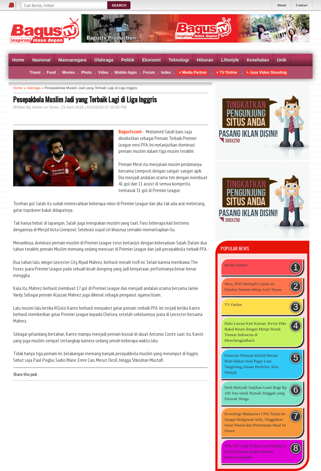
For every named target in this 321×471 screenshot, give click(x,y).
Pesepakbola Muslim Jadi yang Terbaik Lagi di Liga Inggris (85, 99)
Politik (127, 59)
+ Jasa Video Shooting (266, 72)
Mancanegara (72, 59)
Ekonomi (151, 59)
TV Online (233, 304)
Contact (302, 5)
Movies (68, 72)
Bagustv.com (130, 131)
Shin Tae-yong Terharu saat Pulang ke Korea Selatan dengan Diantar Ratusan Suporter (255, 451)
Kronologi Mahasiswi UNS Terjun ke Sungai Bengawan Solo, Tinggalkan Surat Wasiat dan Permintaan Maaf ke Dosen (255, 422)
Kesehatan (258, 59)
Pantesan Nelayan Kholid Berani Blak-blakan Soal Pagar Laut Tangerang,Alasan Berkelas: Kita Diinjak (251, 364)
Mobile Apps (126, 72)
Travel (34, 72)
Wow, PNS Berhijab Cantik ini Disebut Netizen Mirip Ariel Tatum (253, 286)
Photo (86, 72)
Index (166, 72)
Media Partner (236, 265)
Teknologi (179, 59)
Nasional (41, 59)
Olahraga (103, 59)
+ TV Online (226, 72)
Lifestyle (230, 59)
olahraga (33, 88)
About (281, 5)
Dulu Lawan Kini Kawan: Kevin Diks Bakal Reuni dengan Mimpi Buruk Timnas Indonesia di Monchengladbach (255, 332)
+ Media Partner (193, 72)
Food (51, 72)
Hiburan (205, 59)
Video (103, 72)
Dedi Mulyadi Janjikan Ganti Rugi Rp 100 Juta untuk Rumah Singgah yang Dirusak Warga (255, 393)
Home (18, 59)
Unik (281, 59)
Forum (149, 72)
